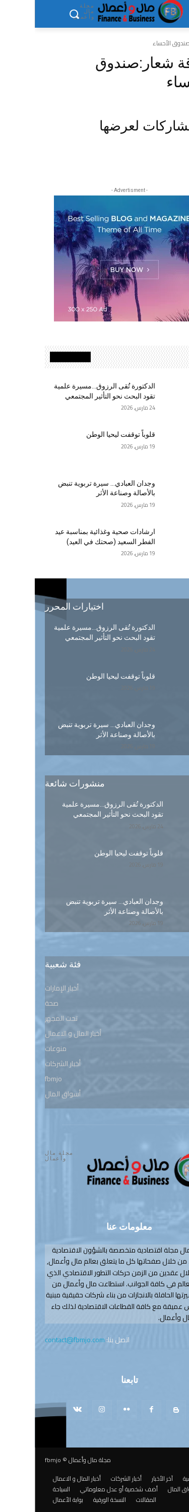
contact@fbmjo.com (40, 1339)
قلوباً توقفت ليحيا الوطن (85, 434)
